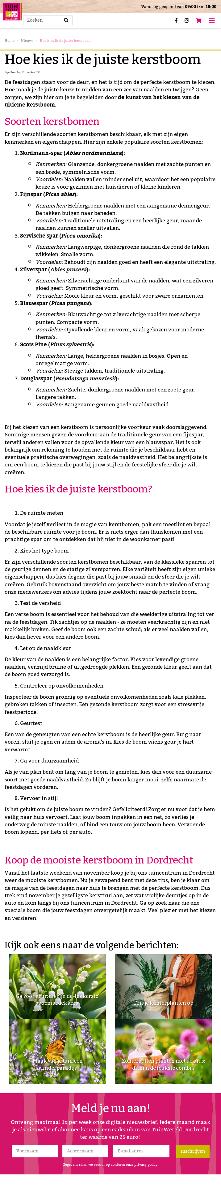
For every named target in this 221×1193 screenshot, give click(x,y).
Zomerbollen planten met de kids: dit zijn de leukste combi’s (163, 1064)
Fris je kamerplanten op (163, 1003)
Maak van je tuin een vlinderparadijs (58, 1064)
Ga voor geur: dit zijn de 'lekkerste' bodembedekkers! (57, 999)
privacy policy (145, 1165)
